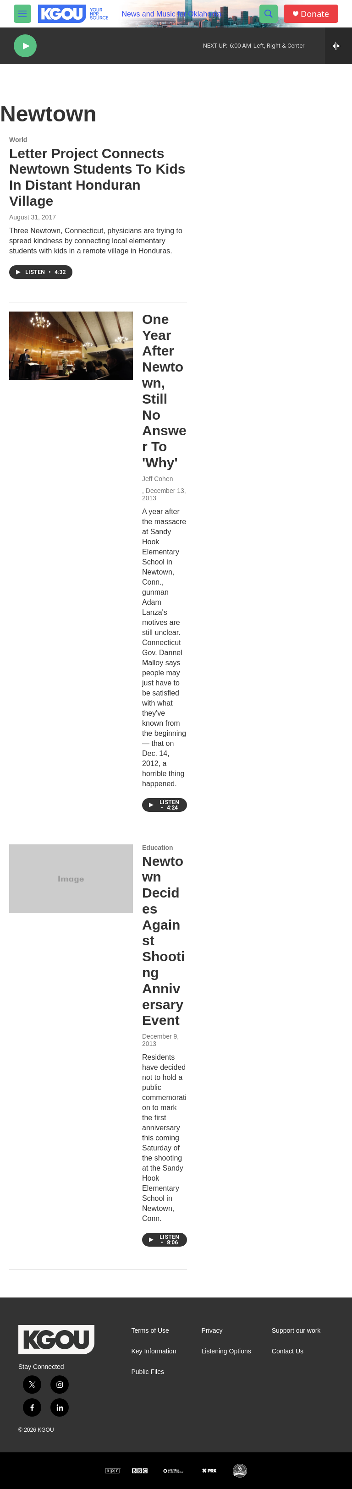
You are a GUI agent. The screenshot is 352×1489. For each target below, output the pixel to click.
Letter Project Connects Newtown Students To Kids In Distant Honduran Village (97, 177)
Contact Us (287, 1351)
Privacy (212, 1330)
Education (157, 847)
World (18, 139)
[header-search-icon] (268, 14)
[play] (25, 46)
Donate (315, 14)
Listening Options (226, 1351)
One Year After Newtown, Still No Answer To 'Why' (164, 391)
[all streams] (338, 45)
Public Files (147, 1372)
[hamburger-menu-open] (22, 14)
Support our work (296, 1330)
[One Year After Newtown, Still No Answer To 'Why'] (71, 346)
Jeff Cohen (157, 478)
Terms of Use (150, 1330)
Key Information (153, 1351)
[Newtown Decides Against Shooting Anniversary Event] (71, 878)
